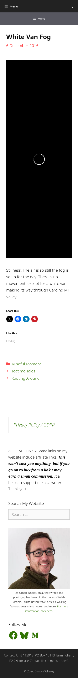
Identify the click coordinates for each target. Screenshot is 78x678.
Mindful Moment (26, 364)
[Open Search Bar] (71, 6)
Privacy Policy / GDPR (34, 425)
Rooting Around (25, 378)
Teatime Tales (23, 371)
